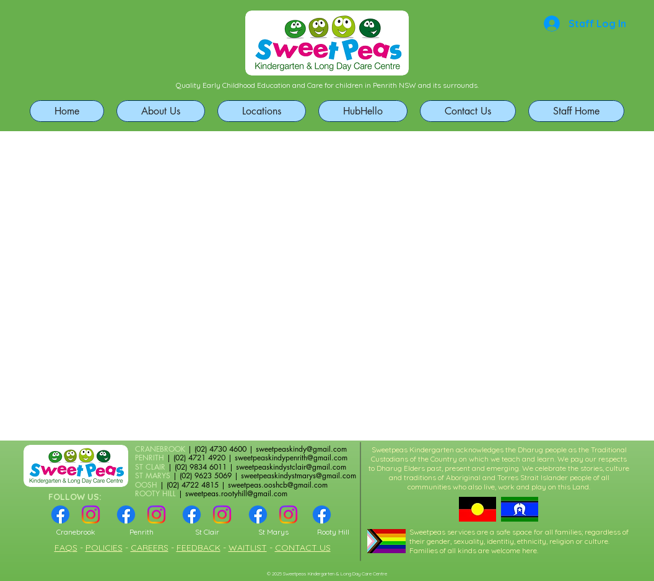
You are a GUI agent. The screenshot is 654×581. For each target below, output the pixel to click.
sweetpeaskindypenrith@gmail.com (291, 457)
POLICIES (104, 547)
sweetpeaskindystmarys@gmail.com (298, 475)
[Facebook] (60, 514)
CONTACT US (303, 547)
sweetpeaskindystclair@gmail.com (291, 467)
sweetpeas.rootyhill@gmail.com (236, 493)
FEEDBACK (198, 547)
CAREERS (149, 547)
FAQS (65, 547)
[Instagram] (91, 514)
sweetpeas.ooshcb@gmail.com (278, 485)
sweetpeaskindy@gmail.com (301, 449)
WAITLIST (248, 547)
